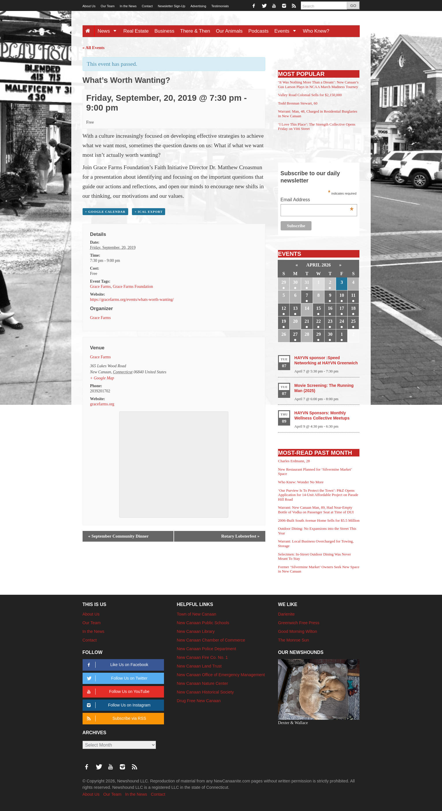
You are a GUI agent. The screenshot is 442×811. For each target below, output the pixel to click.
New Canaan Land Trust (199, 666)
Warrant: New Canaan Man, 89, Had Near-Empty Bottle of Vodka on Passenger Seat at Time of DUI (316, 509)
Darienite (286, 614)
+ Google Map (102, 378)
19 (283, 321)
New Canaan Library (196, 631)
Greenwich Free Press (298, 622)
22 (318, 321)
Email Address (317, 200)
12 (283, 308)
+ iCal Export (149, 211)
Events (287, 31)
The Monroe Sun (293, 640)
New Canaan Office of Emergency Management (221, 674)
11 (353, 295)
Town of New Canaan (196, 614)
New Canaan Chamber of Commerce (211, 640)
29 (283, 282)
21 (307, 321)
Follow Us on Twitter (116, 678)
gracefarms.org (102, 404)
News (109, 31)
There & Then (195, 31)
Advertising (198, 6)
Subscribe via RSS (115, 718)
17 (342, 308)
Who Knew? (316, 31)
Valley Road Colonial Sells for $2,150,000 (310, 95)
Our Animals (229, 31)
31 (307, 282)
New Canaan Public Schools (203, 622)
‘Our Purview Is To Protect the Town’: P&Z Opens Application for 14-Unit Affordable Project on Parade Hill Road (318, 494)
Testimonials (220, 6)
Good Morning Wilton (297, 631)
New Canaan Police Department (206, 648)
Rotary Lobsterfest (240, 536)
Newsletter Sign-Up (171, 6)
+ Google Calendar (105, 211)
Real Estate (136, 31)
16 (330, 308)
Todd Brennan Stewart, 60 (297, 103)
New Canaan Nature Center (202, 683)
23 (330, 321)
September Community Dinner (118, 536)
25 (353, 321)
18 (353, 308)
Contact (147, 6)
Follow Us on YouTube (117, 692)
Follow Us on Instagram (118, 705)
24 (342, 321)
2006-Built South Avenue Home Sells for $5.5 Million (318, 520)
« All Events (94, 47)
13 (295, 308)
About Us (89, 6)
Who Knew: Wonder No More (301, 482)
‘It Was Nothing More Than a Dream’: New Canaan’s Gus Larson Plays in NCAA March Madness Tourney (318, 84)
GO (353, 5)
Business (164, 31)
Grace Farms (100, 286)
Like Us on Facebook (116, 665)
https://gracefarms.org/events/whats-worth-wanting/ (132, 299)
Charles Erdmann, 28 (294, 461)
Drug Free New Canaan (199, 700)
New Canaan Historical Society (205, 692)
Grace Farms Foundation (133, 286)
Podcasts (258, 31)
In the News (128, 6)
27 (295, 334)
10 (342, 295)
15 (318, 308)
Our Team (108, 6)
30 (295, 282)
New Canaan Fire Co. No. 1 (202, 657)
